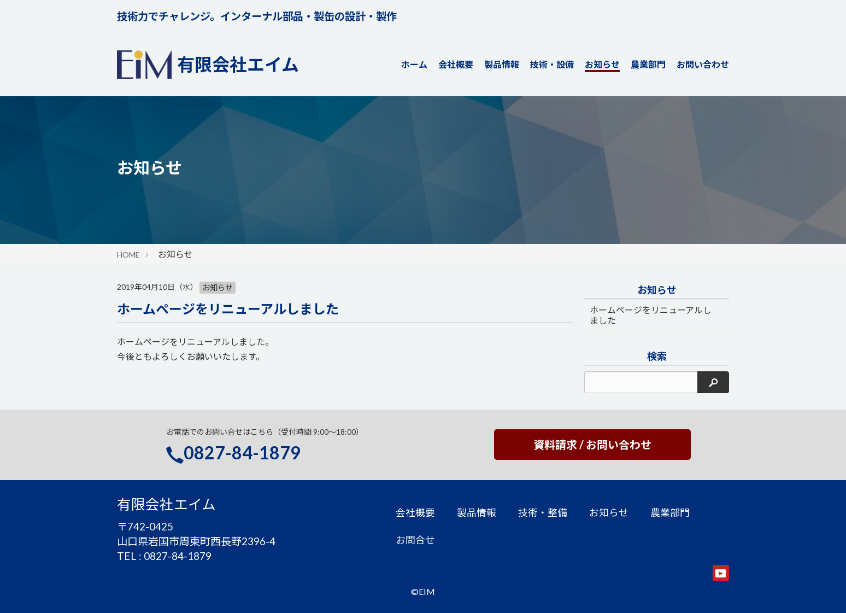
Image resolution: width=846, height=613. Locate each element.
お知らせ (602, 64)
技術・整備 (542, 512)
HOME (128, 254)
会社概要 (455, 64)
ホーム (414, 64)
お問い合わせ (703, 64)
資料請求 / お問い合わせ (592, 444)
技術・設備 (552, 64)
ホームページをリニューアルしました (228, 309)
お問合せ (415, 540)
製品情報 (501, 64)
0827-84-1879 (242, 452)
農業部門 (648, 64)
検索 (657, 356)
